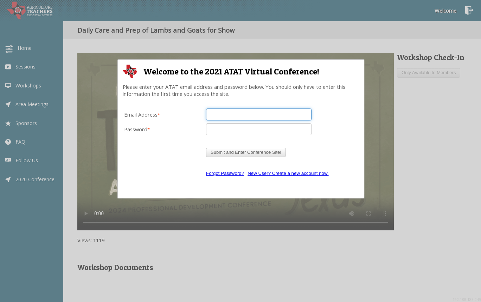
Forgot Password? (225, 173)
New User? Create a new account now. (288, 173)
